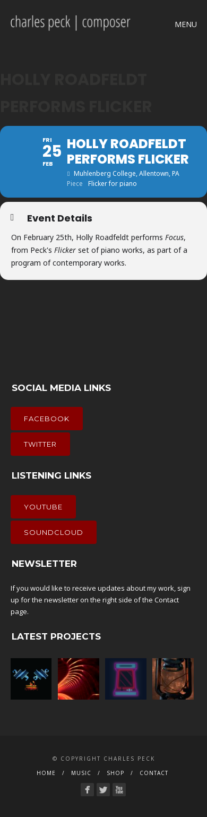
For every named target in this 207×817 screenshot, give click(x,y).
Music (81, 773)
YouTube (43, 507)
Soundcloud (53, 532)
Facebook (47, 418)
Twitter (40, 444)
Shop (115, 773)
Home (46, 773)
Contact (166, 600)
